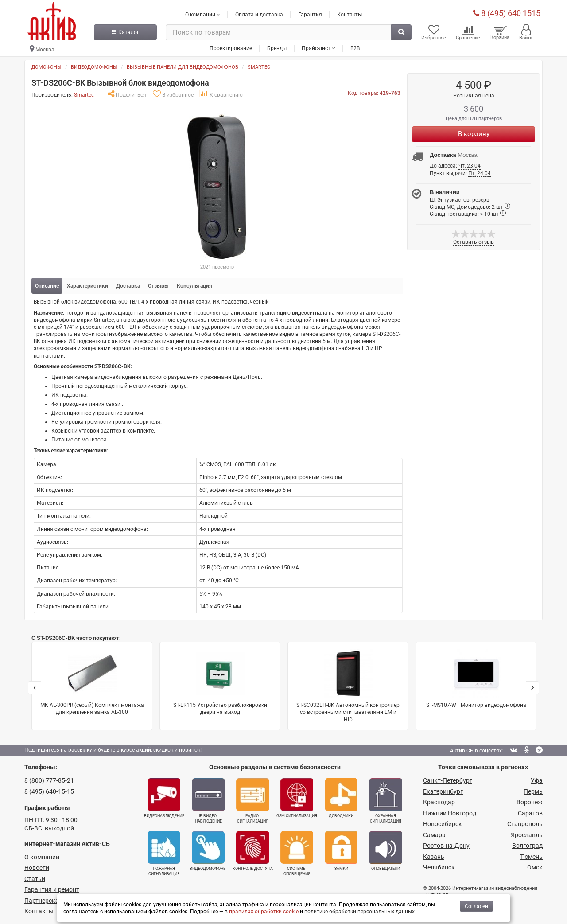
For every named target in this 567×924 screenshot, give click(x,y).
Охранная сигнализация (385, 800)
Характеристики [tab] (87, 286)
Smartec (259, 67)
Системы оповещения (296, 853)
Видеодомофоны (94, 67)
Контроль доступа (253, 851)
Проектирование (231, 48)
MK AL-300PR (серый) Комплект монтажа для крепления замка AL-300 (92, 682)
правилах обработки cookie (264, 911)
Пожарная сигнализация (164, 853)
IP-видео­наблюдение (208, 800)
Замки (341, 851)
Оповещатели (385, 851)
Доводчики (341, 798)
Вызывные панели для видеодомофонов (182, 67)
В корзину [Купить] (473, 134)
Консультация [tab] (194, 286)
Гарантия (310, 15)
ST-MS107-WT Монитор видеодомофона (476, 678)
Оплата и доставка (259, 15)
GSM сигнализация (296, 798)
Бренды (277, 48)
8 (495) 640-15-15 (49, 791)
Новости (36, 867)
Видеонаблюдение (164, 798)
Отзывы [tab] (158, 286)
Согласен (476, 906)
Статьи (34, 878)
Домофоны (46, 67)
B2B (355, 48)
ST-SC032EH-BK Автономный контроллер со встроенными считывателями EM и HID (348, 685)
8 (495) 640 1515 (506, 13)
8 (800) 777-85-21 (49, 780)
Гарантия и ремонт (51, 889)
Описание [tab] (47, 286)
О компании (41, 857)
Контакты (349, 15)
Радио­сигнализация (252, 800)
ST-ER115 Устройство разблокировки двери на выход (220, 682)
